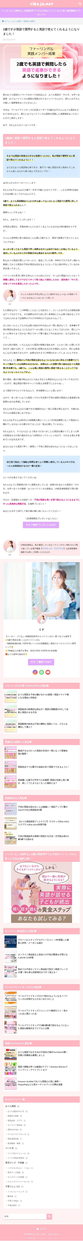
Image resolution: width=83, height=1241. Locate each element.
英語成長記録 (15, 1139)
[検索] (49, 1217)
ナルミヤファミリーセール (20, 1182)
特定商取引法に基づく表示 (35, 1234)
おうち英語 (12, 1106)
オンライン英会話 (17, 1125)
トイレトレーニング (18, 1192)
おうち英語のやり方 (18, 1111)
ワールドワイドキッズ (19, 1134)
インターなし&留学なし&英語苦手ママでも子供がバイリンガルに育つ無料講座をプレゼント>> (41, 13)
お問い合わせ (53, 1234)
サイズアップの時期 (18, 1177)
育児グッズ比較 (16, 1172)
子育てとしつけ (14, 1186)
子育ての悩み (15, 1201)
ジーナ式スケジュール (19, 1153)
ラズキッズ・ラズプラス (53, 548)
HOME (41, 1229)
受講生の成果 (15, 1116)
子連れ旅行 (14, 1205)
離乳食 (12, 1196)
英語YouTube (15, 1129)
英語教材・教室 (16, 1143)
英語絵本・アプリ (17, 1120)
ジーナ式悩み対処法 (18, 1158)
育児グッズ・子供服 (16, 1163)
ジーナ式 (11, 1148)
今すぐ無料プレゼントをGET (41, 525)
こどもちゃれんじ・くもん (20, 1168)
